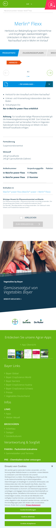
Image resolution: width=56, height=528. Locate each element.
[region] (28, 495)
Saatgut (9, 417)
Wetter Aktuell (13, 402)
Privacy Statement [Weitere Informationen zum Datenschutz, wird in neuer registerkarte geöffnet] (33, 505)
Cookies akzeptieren (28, 523)
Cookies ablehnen (28, 517)
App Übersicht (29, 329)
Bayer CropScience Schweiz (19, 373)
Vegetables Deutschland (18, 381)
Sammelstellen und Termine (20, 438)
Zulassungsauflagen (33, 53)
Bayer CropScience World (18, 362)
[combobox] (28, 82)
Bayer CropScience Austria (19, 369)
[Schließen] (52, 466)
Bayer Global (12, 358)
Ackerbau (10, 413)
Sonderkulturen (14, 421)
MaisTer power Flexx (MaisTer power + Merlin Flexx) (26, 189)
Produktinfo (8, 53)
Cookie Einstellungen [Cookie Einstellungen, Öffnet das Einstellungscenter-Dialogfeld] (28, 510)
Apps (8, 398)
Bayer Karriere (13, 366)
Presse (9, 377)
